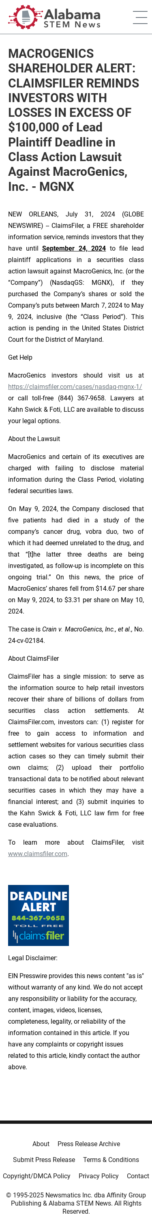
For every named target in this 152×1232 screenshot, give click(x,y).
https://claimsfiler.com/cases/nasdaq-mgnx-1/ (75, 387)
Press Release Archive (89, 1144)
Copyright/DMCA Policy (37, 1176)
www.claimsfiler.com (37, 854)
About (40, 1144)
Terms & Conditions (111, 1160)
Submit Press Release (44, 1160)
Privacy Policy (99, 1176)
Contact (138, 1176)
